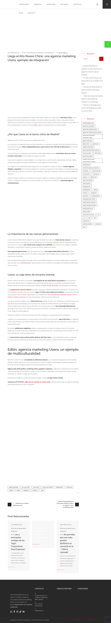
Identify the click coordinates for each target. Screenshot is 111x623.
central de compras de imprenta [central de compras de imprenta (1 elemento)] (91, 167)
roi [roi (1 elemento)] (98, 214)
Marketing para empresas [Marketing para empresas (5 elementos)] (89, 202)
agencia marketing (13, 487)
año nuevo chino (26, 487)
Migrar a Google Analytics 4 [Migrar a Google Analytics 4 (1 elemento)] (89, 205)
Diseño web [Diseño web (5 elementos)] (93, 177)
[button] (97, 4)
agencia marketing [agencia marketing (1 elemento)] (87, 140)
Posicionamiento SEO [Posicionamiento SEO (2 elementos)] (88, 208)
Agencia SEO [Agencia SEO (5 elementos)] (96, 143)
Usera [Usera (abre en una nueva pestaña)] (9, 140)
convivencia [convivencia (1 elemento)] (96, 174)
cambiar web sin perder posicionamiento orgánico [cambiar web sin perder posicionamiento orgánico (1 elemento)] (89, 160)
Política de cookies (96, 619)
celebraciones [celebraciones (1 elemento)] (86, 164)
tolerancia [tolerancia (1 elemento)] (98, 224)
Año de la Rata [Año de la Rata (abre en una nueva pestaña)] (53, 285)
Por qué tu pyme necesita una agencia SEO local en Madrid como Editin (92, 81)
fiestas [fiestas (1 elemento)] (95, 189)
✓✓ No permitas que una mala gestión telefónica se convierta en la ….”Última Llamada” (67, 543)
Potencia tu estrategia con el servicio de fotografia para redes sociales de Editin (91, 108)
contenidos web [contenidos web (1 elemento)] (96, 171)
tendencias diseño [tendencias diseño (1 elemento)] (87, 224)
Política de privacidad (84, 619)
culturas (11, 490)
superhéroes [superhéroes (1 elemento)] (86, 220)
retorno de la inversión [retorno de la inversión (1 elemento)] (88, 214)
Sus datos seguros (72, 619)
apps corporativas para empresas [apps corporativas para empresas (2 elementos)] (91, 150)
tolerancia (34, 490)
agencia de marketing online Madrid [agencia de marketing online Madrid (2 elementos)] (92, 132)
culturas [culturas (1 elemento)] (85, 177)
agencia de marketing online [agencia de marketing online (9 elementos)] (90, 129)
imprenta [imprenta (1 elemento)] (85, 192)
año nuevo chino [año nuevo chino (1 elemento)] (87, 153)
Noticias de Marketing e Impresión (32, 52)
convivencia (69, 487)
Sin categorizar (49, 52)
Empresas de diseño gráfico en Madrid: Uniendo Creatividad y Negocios (91, 90)
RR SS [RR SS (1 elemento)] (84, 217)
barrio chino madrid (48, 487)
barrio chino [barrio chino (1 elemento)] (98, 153)
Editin (36, 125)
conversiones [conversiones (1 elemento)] (86, 174)
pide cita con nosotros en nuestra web (37, 382)
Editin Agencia (62, 52)
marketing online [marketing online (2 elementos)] (95, 196)
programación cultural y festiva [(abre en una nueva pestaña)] (21, 290)
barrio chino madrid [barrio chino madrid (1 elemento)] (87, 156)
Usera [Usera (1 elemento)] (84, 227)
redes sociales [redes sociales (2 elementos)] (86, 211)
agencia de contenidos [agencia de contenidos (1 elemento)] (88, 126)
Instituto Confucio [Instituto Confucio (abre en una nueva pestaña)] (13, 297)
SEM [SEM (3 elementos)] (89, 217)
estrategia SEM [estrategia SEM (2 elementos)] (86, 186)
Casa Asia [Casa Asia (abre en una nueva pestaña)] (23, 297)
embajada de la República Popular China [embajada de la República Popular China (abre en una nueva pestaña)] (63, 294)
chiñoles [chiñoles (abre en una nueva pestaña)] (55, 242)
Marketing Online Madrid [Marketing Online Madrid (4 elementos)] (89, 199)
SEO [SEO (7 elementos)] (95, 217)
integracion (26, 490)
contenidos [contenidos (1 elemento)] (85, 171)
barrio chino (36, 487)
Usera (42, 490)
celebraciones (59, 487)
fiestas (18, 490)
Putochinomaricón (26, 263)
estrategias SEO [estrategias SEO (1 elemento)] (86, 189)
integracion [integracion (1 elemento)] (94, 192)
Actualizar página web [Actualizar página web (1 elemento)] (88, 123)
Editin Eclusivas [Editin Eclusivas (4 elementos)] (86, 183)
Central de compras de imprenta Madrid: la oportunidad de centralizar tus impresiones (92, 99)
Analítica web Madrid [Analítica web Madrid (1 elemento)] (88, 147)
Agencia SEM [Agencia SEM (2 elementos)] (86, 143)
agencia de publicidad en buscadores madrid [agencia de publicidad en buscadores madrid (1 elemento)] (89, 136)
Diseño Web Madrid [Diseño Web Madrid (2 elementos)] (87, 180)
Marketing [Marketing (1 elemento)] (85, 196)
